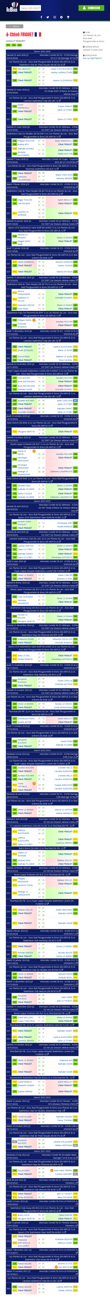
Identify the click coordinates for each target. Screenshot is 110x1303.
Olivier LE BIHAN (64, 237)
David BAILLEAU (25, 1017)
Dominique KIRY (64, 523)
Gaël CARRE (66, 997)
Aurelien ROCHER (64, 321)
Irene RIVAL (23, 308)
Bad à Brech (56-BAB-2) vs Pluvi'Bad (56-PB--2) (42, 848)
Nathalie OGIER (25, 389)
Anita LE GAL (24, 655)
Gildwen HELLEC (64, 860)
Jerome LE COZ (65, 1263)
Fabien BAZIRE (65, 1215)
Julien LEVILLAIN (64, 400)
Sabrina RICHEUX (64, 271)
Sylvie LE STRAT (64, 110)
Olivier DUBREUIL (26, 262)
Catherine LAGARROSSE (61, 471)
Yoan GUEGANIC (25, 596)
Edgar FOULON (25, 200)
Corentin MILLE (65, 767)
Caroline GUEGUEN (63, 771)
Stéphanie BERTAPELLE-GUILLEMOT (24, 1242)
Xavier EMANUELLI (63, 140)
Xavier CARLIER (65, 575)
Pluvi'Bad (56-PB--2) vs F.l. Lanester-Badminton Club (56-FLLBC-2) (42, 1025)
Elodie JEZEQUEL (25, 350)
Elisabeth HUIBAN (26, 1085)
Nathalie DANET (64, 408)
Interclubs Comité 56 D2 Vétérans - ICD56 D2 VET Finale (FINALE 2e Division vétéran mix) (58, 507)
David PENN (66, 741)
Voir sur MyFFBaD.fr (92, 58)
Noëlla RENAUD (64, 526)
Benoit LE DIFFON (63, 809)
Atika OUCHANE (64, 1197)
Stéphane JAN (66, 1060)
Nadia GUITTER (65, 153)
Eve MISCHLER (65, 1267)
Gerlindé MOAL (65, 977)
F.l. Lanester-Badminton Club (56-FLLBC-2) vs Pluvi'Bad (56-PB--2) (42, 825)
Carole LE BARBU (64, 946)
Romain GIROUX (25, 952)
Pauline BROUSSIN (63, 785)
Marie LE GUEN (65, 350)
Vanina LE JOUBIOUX (62, 80)
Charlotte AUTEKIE (63, 684)
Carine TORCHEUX (26, 1021)
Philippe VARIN (24, 320)
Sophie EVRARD (25, 1091)
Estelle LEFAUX (65, 1290)
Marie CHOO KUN (64, 174)
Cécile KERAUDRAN (63, 707)
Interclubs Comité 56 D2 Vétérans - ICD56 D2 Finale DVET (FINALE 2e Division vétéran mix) (58, 91)
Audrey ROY (23, 144)
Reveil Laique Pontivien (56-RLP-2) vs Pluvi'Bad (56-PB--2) (42, 874)
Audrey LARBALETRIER (61, 72)
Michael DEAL (24, 485)
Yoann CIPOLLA (65, 680)
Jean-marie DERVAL (63, 1170)
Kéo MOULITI (24, 68)
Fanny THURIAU (64, 1120)
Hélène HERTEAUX (63, 1145)
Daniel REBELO (25, 1081)
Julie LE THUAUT (64, 1000)
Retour (15, 26)
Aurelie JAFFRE (24, 722)
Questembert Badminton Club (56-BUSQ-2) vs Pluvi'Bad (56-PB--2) (42, 1077)
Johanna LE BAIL (64, 578)
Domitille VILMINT (63, 297)
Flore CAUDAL (65, 360)
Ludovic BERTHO (26, 545)
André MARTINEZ (64, 909)
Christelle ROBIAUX (63, 642)
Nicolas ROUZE (65, 952)
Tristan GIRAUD (65, 106)
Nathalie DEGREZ (26, 148)
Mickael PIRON (65, 974)
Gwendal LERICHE (26, 305)
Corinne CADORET (63, 1174)
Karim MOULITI (65, 200)
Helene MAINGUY (64, 813)
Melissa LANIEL (65, 1242)
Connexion (91, 8)
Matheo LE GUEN (64, 356)
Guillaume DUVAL (26, 639)
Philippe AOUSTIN (26, 140)
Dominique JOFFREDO (62, 557)
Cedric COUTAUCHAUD (61, 68)
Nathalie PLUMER (26, 489)
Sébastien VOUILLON (62, 639)
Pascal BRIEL (24, 356)
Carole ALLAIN (24, 1116)
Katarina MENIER (64, 178)
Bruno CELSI (23, 1215)
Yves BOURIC (24, 378)
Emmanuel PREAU (26, 718)
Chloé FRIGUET (25, 72)
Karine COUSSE (65, 265)
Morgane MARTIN (26, 431)
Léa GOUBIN (24, 203)
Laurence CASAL (25, 885)
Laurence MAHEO (64, 842)
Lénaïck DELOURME (62, 1141)
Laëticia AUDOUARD (62, 346)
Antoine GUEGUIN (64, 262)
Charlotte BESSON (63, 1239)
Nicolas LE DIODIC (63, 703)
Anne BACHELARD (26, 381)
